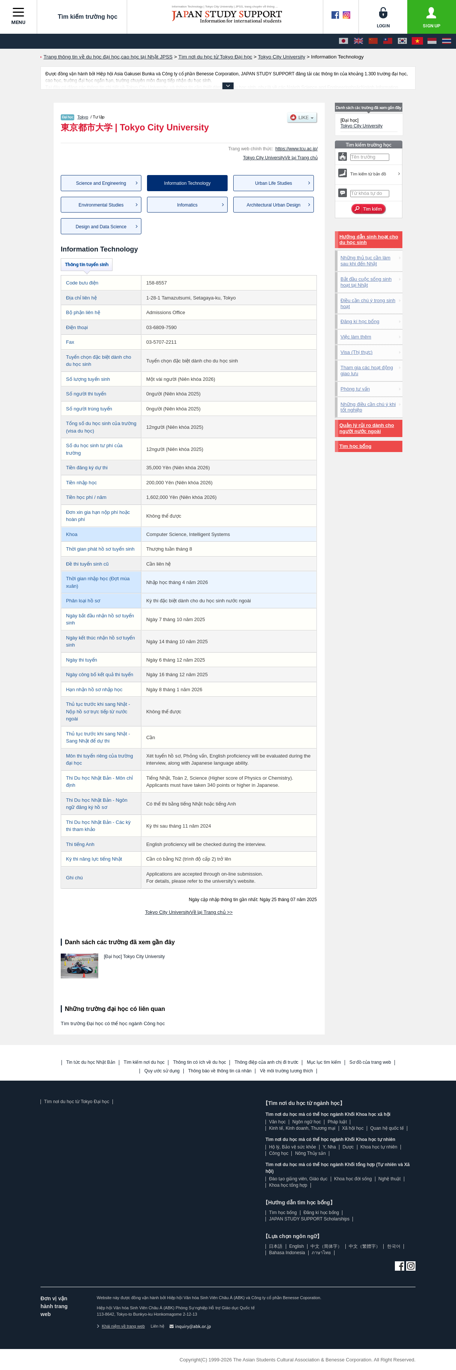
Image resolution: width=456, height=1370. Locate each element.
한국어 (393, 1246)
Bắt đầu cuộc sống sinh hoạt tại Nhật (366, 282)
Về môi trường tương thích (286, 1071)
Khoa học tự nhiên (378, 1147)
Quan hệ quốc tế (387, 1128)
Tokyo (82, 117)
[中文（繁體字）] (387, 41)
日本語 (275, 1246)
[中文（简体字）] (373, 41)
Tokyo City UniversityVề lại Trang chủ (280, 157)
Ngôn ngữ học (306, 1121)
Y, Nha (329, 1147)
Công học (278, 1153)
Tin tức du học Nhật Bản (91, 1062)
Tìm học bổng (355, 446)
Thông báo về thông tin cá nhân (220, 1071)
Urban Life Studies (273, 183)
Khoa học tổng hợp (288, 1185)
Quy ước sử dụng (162, 1071)
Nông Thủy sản (310, 1153)
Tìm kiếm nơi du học (144, 1062)
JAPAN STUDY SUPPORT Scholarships (309, 1219)
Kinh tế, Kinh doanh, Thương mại (302, 1128)
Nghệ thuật (389, 1178)
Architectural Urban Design (273, 205)
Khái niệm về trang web (121, 1326)
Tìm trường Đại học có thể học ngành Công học (113, 1023)
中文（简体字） (326, 1246)
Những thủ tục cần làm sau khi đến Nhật (365, 261)
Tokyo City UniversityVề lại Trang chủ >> (189, 912)
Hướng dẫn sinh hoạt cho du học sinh (368, 240)
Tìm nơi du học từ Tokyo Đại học (76, 1101)
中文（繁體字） (364, 1246)
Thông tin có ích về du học (199, 1062)
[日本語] (343, 41)
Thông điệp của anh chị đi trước (266, 1062)
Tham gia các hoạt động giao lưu (366, 370)
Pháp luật (337, 1121)
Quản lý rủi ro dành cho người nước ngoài (366, 428)
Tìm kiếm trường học (81, 16)
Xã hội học (352, 1128)
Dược (348, 1147)
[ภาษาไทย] (446, 41)
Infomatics (187, 205)
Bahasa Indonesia (287, 1252)
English (296, 1246)
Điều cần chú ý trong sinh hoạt (367, 303)
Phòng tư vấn (355, 389)
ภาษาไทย (321, 1252)
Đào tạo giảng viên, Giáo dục (298, 1178)
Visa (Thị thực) (356, 352)
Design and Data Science (101, 226)
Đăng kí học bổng (359, 321)
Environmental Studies (100, 205)
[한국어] (402, 41)
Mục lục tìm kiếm (324, 1062)
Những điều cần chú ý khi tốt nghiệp (368, 407)
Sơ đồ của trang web (370, 1062)
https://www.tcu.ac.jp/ (296, 148)
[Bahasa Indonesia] (432, 41)
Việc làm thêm (355, 337)
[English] (358, 41)
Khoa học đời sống (353, 1178)
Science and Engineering (101, 183)
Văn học (277, 1121)
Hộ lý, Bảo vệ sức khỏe (292, 1147)
